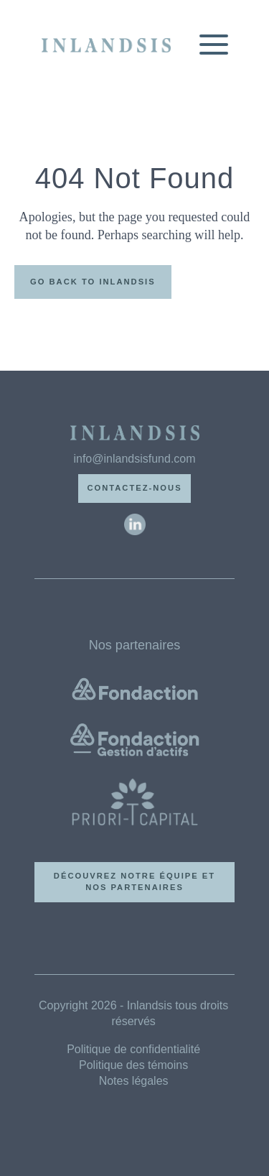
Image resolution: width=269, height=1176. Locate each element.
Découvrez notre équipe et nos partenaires (134, 881)
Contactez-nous (134, 487)
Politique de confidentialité (133, 1049)
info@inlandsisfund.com (134, 459)
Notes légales (134, 1081)
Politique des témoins (133, 1065)
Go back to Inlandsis (93, 281)
